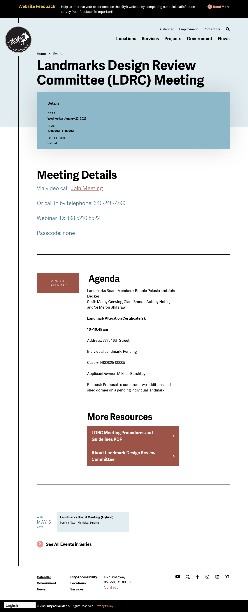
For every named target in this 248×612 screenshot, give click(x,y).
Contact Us (211, 29)
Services (150, 38)
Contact (111, 587)
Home (41, 53)
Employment (188, 29)
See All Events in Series (69, 544)
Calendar (167, 29)
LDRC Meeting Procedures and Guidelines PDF (122, 435)
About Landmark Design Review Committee (124, 456)
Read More (221, 6)
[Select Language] (20, 605)
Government (199, 38)
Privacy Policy (104, 606)
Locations (126, 38)
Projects (172, 38)
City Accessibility (83, 577)
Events (58, 53)
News (224, 38)
